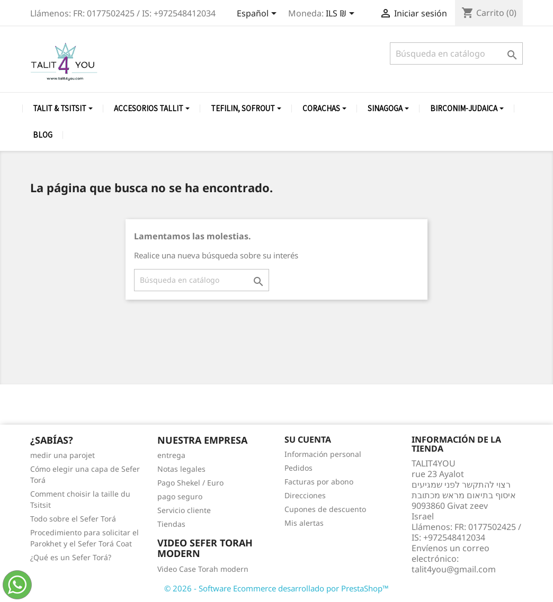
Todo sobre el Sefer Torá (73, 519)
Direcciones (305, 495)
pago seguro (179, 496)
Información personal (322, 454)
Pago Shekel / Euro (190, 483)
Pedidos (298, 468)
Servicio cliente (184, 510)
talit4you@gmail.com (454, 569)
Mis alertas (304, 523)
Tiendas (171, 524)
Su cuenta (307, 439)
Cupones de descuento (325, 509)
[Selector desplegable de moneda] (342, 14)
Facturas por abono (318, 482)
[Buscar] (456, 53)
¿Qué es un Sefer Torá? (70, 557)
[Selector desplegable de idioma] (258, 14)
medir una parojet (62, 455)
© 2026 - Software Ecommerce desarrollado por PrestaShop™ (276, 588)
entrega (171, 455)
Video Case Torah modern (202, 569)
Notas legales (181, 469)
